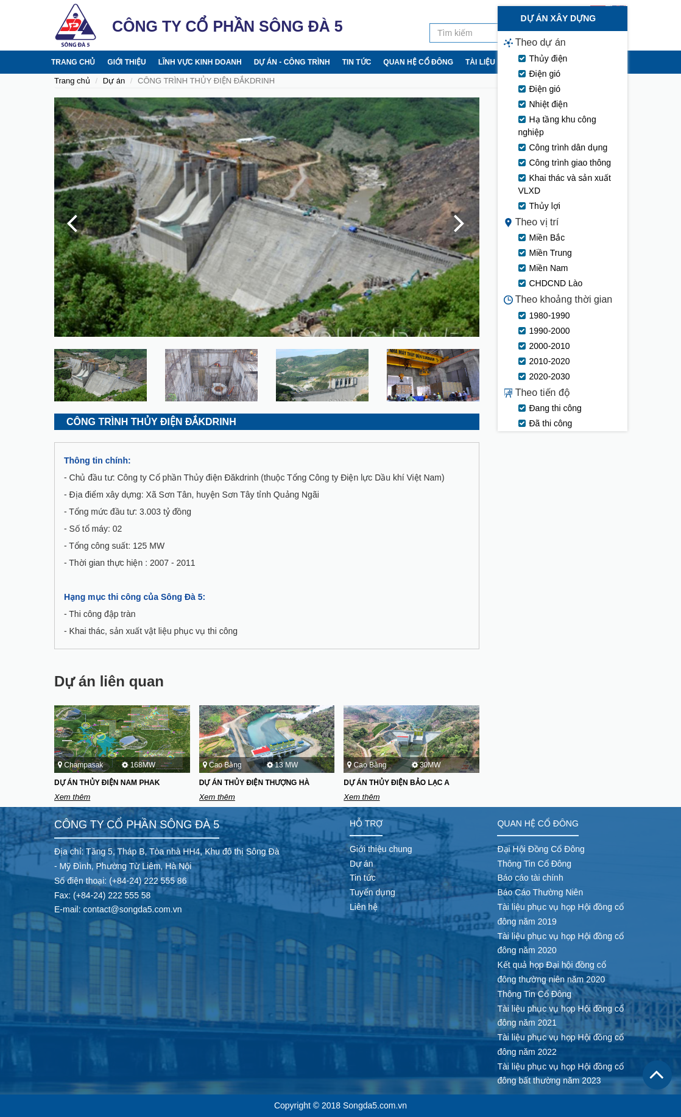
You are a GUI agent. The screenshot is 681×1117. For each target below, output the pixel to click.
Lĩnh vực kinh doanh (200, 62)
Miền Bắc (547, 329)
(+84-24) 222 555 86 (147, 881)
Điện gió (545, 165)
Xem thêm (72, 797)
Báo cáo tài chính (530, 878)
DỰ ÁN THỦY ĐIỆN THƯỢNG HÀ (254, 782)
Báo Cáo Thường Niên (540, 892)
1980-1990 (549, 407)
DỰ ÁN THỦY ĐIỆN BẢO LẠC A (397, 782)
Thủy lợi (544, 297)
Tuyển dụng (531, 62)
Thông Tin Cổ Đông (534, 864)
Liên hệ (582, 62)
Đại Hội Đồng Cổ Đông (540, 849)
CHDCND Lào (556, 374)
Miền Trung (550, 344)
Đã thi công (551, 515)
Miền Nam (548, 359)
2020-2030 (549, 468)
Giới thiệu (126, 62)
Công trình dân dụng (568, 239)
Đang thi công (555, 499)
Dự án (114, 80)
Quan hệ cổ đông (418, 62)
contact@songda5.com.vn (132, 909)
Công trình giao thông (570, 254)
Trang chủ (73, 62)
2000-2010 (549, 437)
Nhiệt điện (548, 195)
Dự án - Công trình (292, 62)
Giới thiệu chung (381, 849)
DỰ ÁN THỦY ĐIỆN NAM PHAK (107, 782)
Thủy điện (548, 150)
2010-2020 (549, 452)
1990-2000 (549, 422)
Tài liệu (480, 62)
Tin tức (357, 62)
